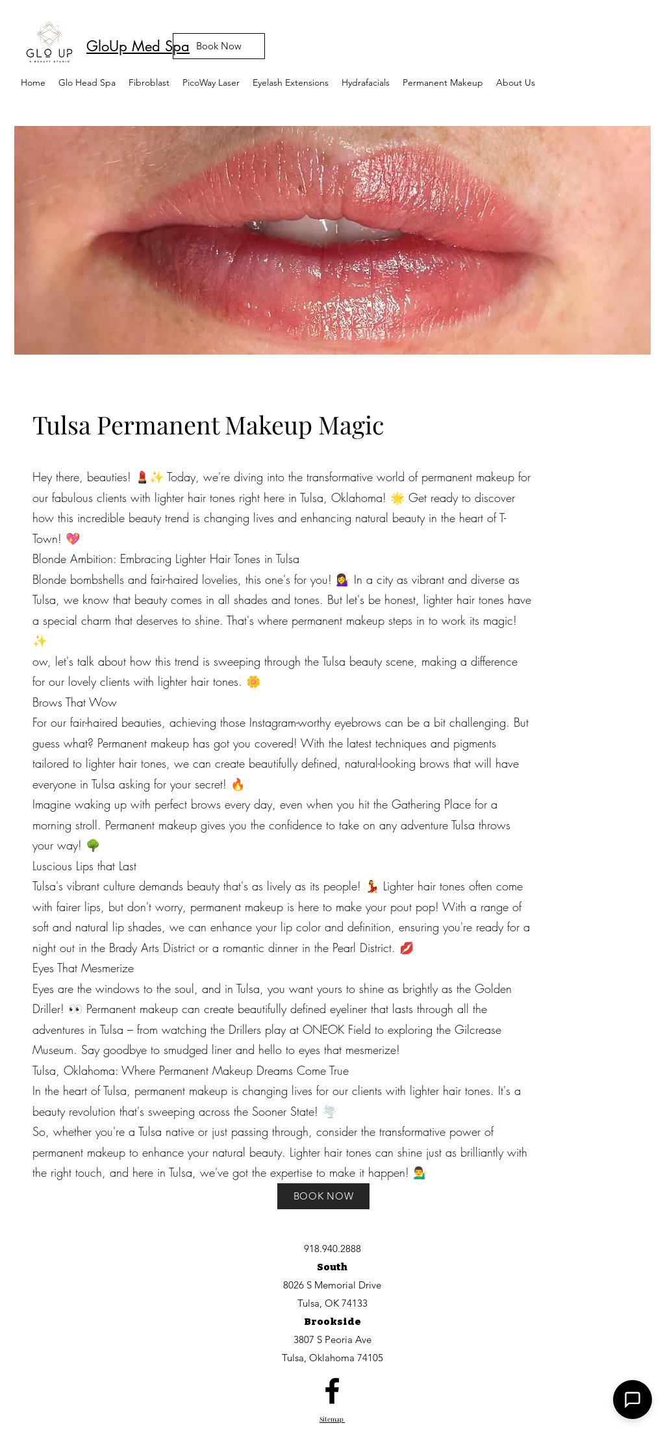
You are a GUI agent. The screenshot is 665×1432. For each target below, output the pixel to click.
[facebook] (332, 1391)
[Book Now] (219, 46)
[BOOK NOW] (323, 1196)
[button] (211, 82)
